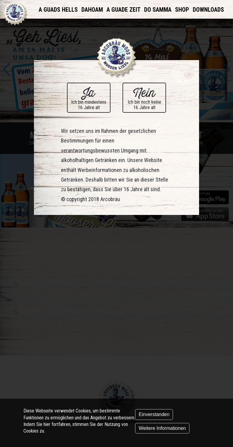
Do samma (157, 9)
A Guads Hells (58, 9)
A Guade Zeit (124, 9)
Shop (182, 9)
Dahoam (92, 9)
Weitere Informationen (162, 428)
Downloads (208, 9)
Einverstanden (154, 414)
